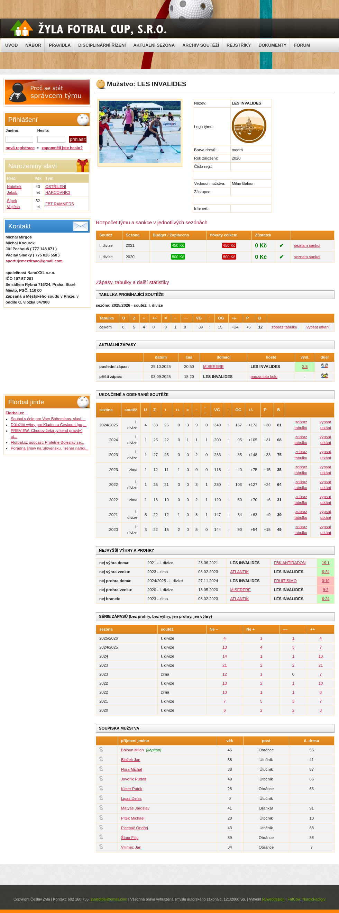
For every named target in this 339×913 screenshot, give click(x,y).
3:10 (325, 581)
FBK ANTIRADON (290, 563)
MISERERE (213, 366)
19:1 (325, 563)
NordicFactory (314, 899)
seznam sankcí (307, 245)
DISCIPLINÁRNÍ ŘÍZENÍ (102, 45)
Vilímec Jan (131, 847)
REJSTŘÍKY (239, 45)
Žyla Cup (88, 28)
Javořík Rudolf (133, 779)
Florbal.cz (15, 413)
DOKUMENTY (272, 45)
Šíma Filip (130, 837)
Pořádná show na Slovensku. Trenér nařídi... (50, 448)
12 (224, 674)
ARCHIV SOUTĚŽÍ (200, 45)
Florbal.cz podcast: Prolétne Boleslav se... (47, 442)
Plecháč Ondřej (134, 828)
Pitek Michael (133, 818)
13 (224, 647)
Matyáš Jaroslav (135, 808)
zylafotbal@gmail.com (109, 899)
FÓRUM (302, 45)
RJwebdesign (273, 899)
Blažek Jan (130, 760)
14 (224, 656)
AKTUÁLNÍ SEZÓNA (154, 45)
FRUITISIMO (285, 581)
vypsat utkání (318, 327)
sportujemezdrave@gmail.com (34, 261)
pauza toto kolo (263, 376)
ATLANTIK (239, 572)
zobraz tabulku (284, 327)
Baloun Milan (132, 750)
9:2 (326, 590)
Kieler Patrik (131, 789)
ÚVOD (11, 45)
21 (224, 665)
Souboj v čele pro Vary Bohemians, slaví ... (48, 419)
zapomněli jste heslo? (62, 148)
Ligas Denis (131, 798)
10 (224, 683)
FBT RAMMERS (59, 204)
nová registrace (20, 148)
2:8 (305, 366)
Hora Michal (131, 769)
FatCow (293, 899)
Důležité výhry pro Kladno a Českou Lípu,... (48, 425)
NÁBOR (33, 45)
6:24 (325, 572)
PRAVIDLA (60, 45)
